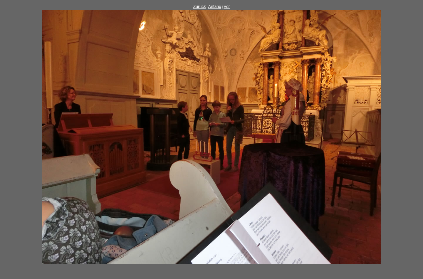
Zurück (199, 6)
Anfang (214, 6)
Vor (227, 6)
